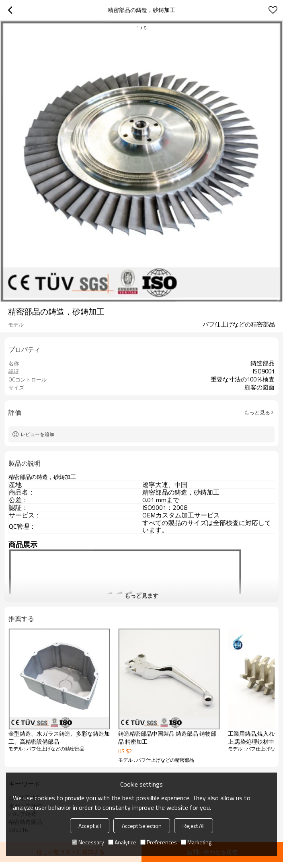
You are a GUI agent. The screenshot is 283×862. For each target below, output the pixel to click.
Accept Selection (142, 825)
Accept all (89, 825)
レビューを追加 (37, 434)
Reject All (194, 825)
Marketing (196, 842)
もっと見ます (141, 595)
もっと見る (257, 412)
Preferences (158, 842)
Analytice (122, 842)
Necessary (88, 842)
